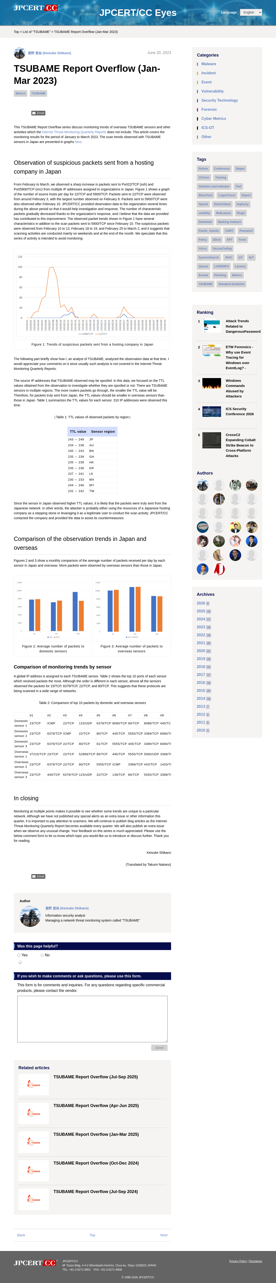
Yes (22, 955)
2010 (201, 730)
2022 (201, 635)
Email (40, 113)
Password (246, 230)
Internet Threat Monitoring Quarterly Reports (74, 132)
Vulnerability (212, 91)
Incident (208, 73)
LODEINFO (221, 266)
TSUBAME (38, 93)
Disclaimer (255, 1261)
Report (246, 195)
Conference (222, 168)
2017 (201, 675)
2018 (201, 667)
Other (206, 137)
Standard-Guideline (231, 284)
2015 (201, 691)
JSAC (229, 257)
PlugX (241, 213)
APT (229, 239)
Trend (242, 239)
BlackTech (205, 195)
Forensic (209, 109)
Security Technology (219, 100)
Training (220, 177)
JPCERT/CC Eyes (138, 12)
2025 (201, 611)
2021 (201, 643)
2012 (201, 714)
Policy (203, 239)
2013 (201, 706)
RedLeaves (223, 213)
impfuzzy (243, 204)
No (45, 955)
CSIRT (229, 230)
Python (203, 168)
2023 (201, 627)
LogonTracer (227, 195)
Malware (208, 64)
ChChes (204, 177)
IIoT (251, 257)
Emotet (203, 275)
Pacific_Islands (209, 230)
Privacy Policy (238, 1261)
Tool (238, 186)
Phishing (220, 275)
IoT (241, 257)
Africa (203, 248)
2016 (201, 683)
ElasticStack (222, 204)
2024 (201, 619)
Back (21, 1235)
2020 (201, 651)
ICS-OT (207, 128)
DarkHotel (205, 222)
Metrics (20, 93)
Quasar (203, 266)
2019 (201, 659)
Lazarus (240, 266)
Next (164, 1235)
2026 (201, 603)
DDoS (217, 239)
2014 (201, 698)
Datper (240, 168)
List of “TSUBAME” (36, 32)
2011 (201, 722)
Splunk (203, 204)
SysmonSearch (209, 257)
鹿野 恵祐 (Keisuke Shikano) (49, 53)
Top (16, 32)
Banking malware (229, 222)
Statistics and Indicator (214, 186)
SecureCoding (222, 248)
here (78, 142)
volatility (204, 213)
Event (206, 82)
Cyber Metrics (213, 119)
